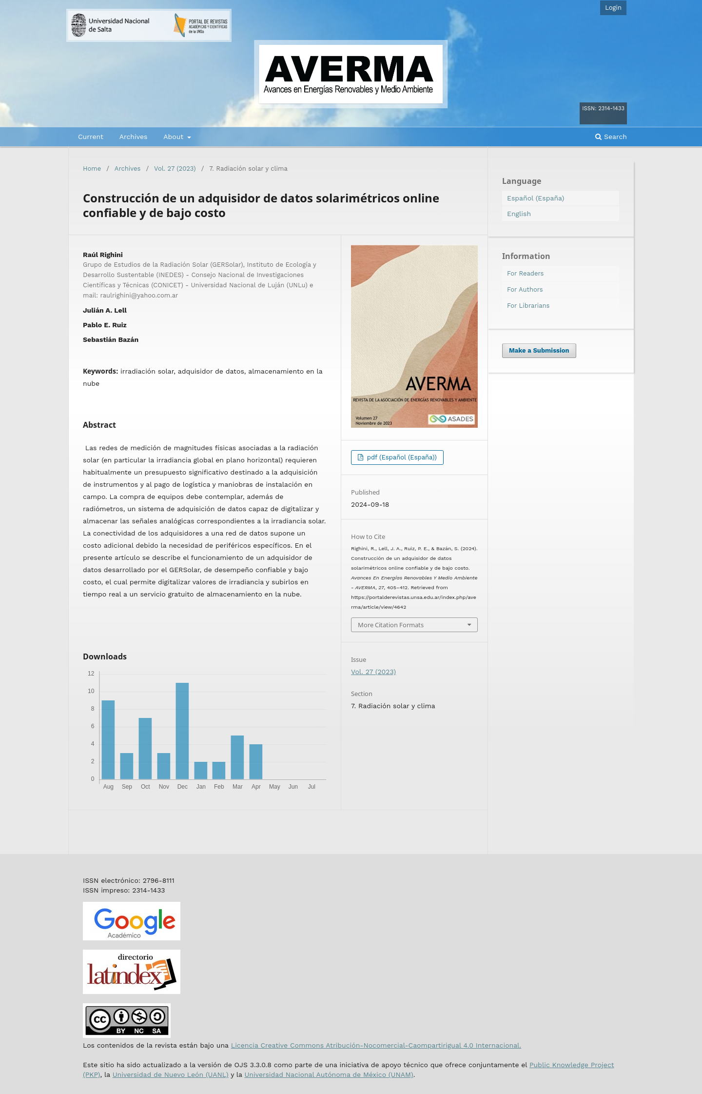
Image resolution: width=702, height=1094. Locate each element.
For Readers (525, 273)
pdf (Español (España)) (401, 457)
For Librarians (528, 305)
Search (611, 136)
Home (92, 168)
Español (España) (535, 198)
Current (90, 136)
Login (613, 7)
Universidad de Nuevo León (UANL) (171, 1074)
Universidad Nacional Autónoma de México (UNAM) (328, 1074)
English (519, 214)
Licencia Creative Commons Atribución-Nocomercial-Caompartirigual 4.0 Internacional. (376, 1045)
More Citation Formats (391, 624)
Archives (133, 136)
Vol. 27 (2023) (175, 168)
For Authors (525, 289)
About (174, 136)
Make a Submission (539, 350)
